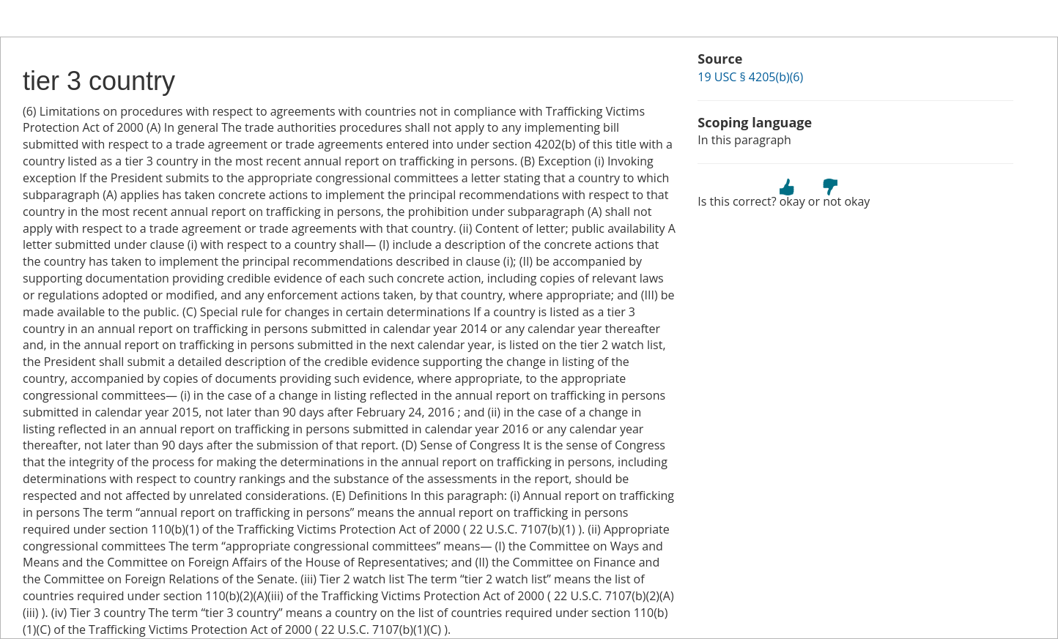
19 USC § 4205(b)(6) (750, 77)
